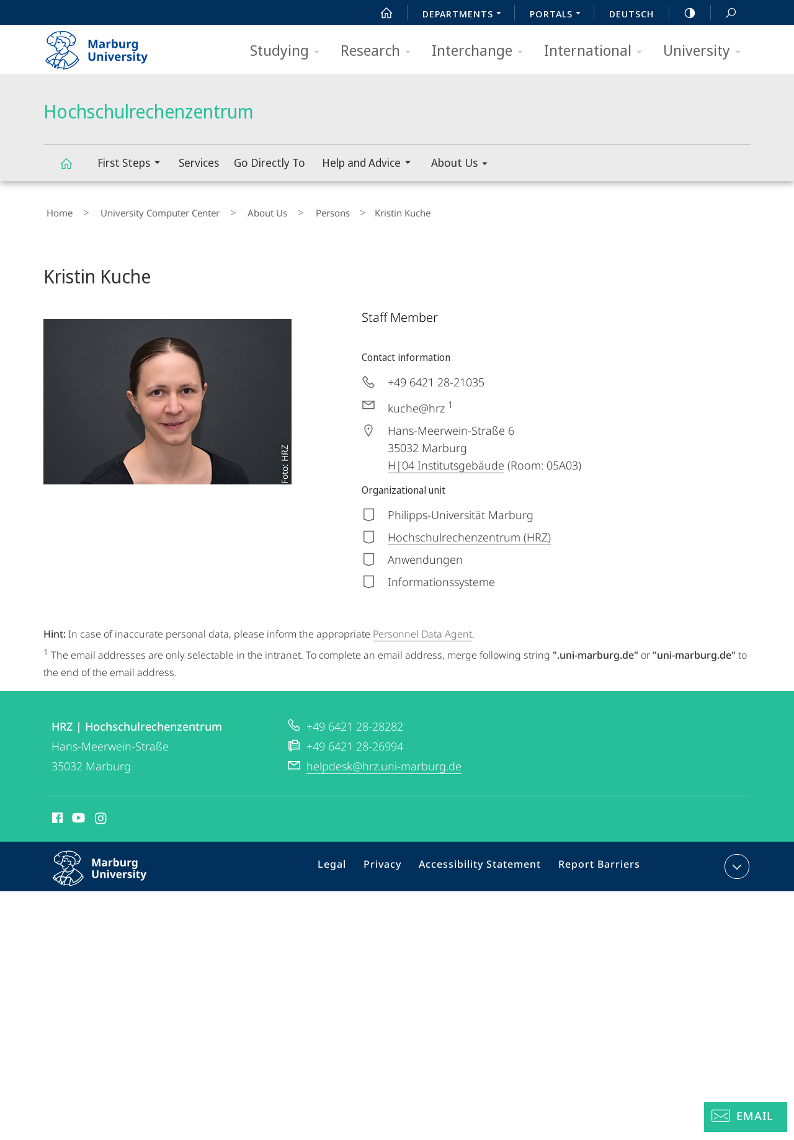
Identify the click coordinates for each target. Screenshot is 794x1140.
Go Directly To (269, 162)
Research (380, 51)
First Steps (132, 164)
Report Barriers (596, 862)
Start (379, 13)
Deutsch (631, 13)
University (706, 51)
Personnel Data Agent (422, 628)
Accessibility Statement (484, 862)
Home (56, 210)
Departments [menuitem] (465, 14)
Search (724, 13)
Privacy (394, 862)
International (597, 51)
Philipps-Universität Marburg (113, 872)
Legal (348, 862)
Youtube (77, 814)
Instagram (101, 814)
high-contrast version (683, 13)
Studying (289, 51)
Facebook (56, 814)
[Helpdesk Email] (745, 1117)
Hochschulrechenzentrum (73, 169)
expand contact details (735, 860)
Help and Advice (370, 164)
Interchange (481, 51)
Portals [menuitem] (558, 14)
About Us (463, 164)
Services (199, 162)
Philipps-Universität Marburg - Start (110, 45)
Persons (294, 210)
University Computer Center (145, 210)
